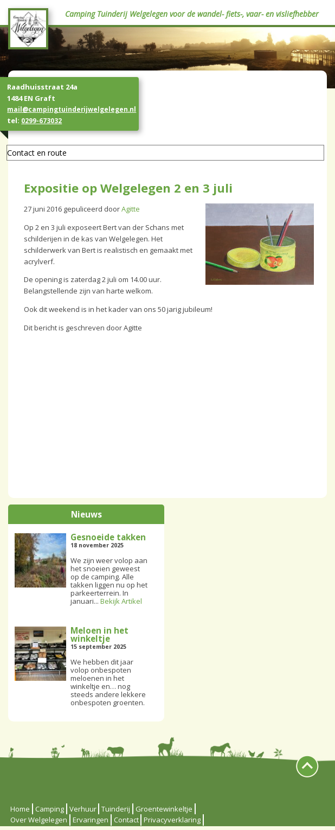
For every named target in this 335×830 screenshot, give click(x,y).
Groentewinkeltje (164, 809)
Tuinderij (115, 809)
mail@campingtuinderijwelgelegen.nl (71, 109)
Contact (126, 820)
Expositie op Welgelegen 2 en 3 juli (128, 188)
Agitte (130, 209)
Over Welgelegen (38, 820)
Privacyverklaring (172, 820)
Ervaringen (90, 820)
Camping (49, 809)
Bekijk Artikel (121, 601)
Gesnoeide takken (108, 537)
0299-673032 (41, 120)
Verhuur (82, 809)
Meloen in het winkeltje (99, 634)
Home (20, 809)
